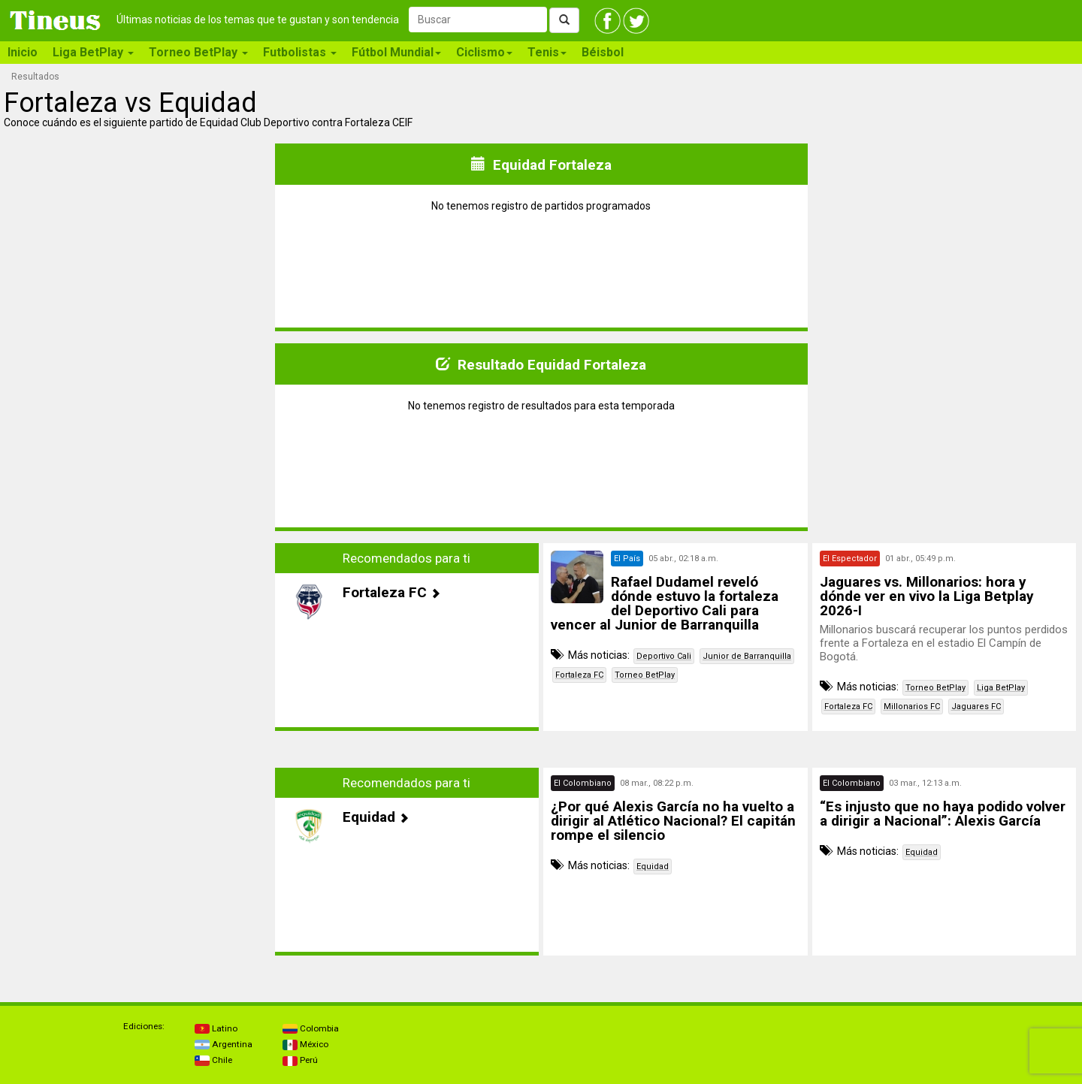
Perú (300, 1060)
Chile (213, 1060)
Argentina (223, 1044)
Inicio (23, 52)
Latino (216, 1028)
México (305, 1044)
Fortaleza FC (579, 675)
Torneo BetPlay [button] (198, 52)
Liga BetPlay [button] (93, 52)
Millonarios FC (912, 706)
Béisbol (603, 52)
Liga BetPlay (1001, 688)
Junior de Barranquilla (747, 656)
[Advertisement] (138, 648)
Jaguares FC (976, 706)
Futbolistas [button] (300, 52)
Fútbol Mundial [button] (396, 52)
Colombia (311, 1028)
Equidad (652, 866)
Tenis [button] (547, 52)
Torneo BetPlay (645, 675)
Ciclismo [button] (484, 52)
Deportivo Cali (663, 656)
